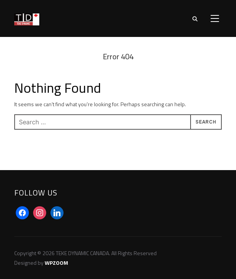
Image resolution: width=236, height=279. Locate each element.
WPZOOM (56, 263)
